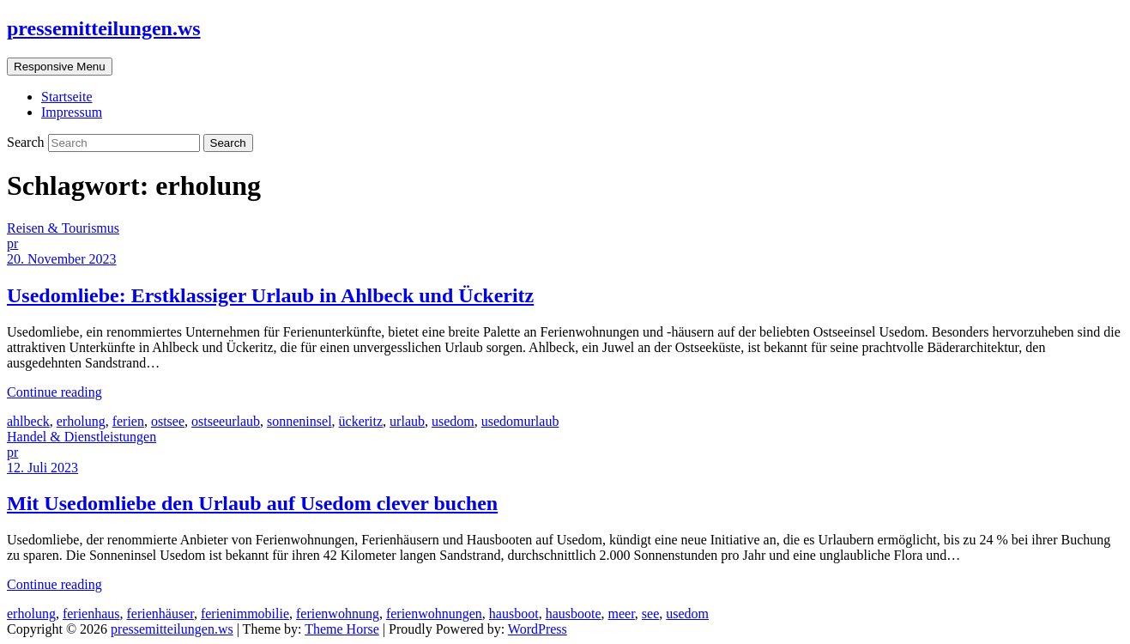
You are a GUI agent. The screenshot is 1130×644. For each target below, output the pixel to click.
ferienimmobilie (245, 613)
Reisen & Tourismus (63, 228)
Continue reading (54, 392)
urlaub (407, 421)
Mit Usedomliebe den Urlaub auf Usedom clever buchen (252, 503)
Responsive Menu (60, 66)
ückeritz (361, 421)
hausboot (514, 613)
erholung (81, 421)
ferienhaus (91, 613)
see (650, 613)
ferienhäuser (160, 613)
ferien (128, 421)
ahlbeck (28, 421)
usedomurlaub (520, 421)
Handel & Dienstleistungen (81, 436)
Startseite (67, 96)
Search (27, 142)
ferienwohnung (337, 613)
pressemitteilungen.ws (104, 28)
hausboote (573, 613)
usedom (453, 421)
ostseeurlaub (225, 421)
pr (12, 243)
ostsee (167, 421)
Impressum (71, 112)
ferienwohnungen (434, 613)
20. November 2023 (62, 259)
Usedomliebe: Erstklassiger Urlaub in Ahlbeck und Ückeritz (270, 295)
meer (621, 613)
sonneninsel (299, 421)
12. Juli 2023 (42, 467)
